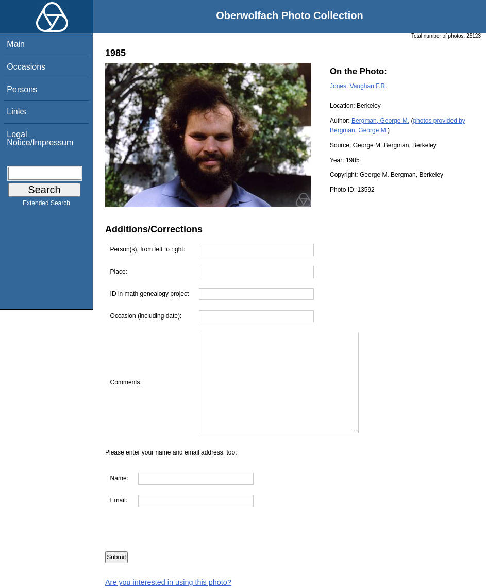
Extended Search (46, 205)
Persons (22, 89)
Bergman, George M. (380, 120)
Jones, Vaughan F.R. (358, 86)
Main (16, 44)
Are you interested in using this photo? (168, 582)
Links (16, 111)
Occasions (26, 66)
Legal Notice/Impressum (40, 138)
